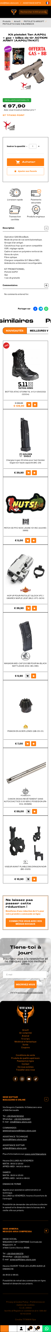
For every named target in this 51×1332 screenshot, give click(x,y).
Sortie (25, 1045)
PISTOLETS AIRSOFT (34, 21)
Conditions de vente (25, 1055)
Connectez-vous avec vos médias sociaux (25, 922)
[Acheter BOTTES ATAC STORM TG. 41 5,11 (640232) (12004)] (28, 404)
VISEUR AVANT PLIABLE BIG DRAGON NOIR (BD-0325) (25, 868)
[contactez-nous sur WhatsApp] (47, 1328)
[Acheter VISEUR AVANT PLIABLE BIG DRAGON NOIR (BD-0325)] (28, 879)
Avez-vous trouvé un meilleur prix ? (20, 110)
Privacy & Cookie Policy (17, 1302)
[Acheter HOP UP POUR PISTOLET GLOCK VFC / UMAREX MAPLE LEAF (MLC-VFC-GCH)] (28, 608)
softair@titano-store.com (15, 1148)
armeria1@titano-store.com (23, 1259)
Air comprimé (25, 1033)
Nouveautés (15, 330)
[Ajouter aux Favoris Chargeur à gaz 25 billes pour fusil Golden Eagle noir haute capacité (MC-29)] (34, 472)
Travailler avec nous (25, 1070)
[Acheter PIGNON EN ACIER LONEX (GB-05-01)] (27, 743)
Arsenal (25, 1036)
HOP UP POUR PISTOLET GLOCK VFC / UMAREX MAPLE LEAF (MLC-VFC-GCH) (25, 597)
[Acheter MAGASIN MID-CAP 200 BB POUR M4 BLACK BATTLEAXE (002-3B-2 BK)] (27, 676)
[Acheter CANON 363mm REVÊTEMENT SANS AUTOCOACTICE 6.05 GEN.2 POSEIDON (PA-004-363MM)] (28, 811)
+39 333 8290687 (22, 1119)
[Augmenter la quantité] (38, 146)
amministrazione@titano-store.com (19, 1131)
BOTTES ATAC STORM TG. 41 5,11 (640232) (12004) (25, 393)
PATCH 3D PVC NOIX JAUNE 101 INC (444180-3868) (25, 529)
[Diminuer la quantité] (26, 146)
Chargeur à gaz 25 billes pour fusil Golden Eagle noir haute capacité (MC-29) (25, 461)
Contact (25, 1064)
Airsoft (17, 21)
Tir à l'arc (25, 1039)
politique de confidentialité (30, 993)
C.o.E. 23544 (25, 1308)
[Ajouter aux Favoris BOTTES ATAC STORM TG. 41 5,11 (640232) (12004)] (35, 404)
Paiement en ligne (25, 1061)
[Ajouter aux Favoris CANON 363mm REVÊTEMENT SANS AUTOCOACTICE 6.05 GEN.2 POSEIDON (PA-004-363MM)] (34, 811)
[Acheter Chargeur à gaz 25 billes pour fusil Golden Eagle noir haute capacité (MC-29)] (28, 472)
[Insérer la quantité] (32, 146)
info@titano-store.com (20, 1122)
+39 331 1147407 (21, 1256)
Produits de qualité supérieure (25, 1058)
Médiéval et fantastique (26, 1042)
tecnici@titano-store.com (15, 3)
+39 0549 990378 (15, 1253)
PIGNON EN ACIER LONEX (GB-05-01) (25, 731)
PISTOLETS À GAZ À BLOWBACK (18, 24)
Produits (7, 21)
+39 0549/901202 (15, 1116)
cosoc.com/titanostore (35, 1154)
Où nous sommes (26, 1067)
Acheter (25, 162)
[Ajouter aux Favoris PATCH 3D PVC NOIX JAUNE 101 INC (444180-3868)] (33, 540)
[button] (47, 3)
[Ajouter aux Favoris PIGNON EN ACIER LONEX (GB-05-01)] (33, 743)
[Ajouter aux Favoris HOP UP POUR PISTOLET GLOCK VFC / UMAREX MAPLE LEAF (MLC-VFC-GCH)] (34, 608)
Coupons (25, 1047)
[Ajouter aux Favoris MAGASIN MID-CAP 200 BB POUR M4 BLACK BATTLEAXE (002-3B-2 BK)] (33, 676)
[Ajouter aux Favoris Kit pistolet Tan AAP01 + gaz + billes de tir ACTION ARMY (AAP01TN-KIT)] (25, 171)
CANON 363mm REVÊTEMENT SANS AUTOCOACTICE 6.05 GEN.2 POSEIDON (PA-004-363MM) (25, 801)
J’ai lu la (26, 993)
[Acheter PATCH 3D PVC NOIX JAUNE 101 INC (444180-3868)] (27, 540)
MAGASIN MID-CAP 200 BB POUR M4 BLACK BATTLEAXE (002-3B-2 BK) (25, 664)
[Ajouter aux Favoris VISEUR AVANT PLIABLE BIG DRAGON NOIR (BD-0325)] (34, 879)
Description (25, 228)
